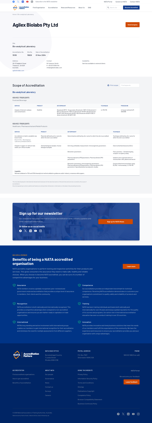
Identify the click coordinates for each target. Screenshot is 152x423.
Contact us (49, 387)
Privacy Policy (83, 374)
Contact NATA (135, 2)
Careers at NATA (121, 2)
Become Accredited (131, 7)
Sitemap (81, 387)
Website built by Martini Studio (21, 415)
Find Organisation (39, 7)
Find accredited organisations (23, 374)
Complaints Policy (84, 395)
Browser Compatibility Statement (90, 399)
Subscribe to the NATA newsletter (46, 2)
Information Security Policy (87, 379)
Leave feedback (131, 382)
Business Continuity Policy (87, 404)
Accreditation (53, 7)
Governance (49, 379)
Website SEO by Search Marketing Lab (39, 415)
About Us (81, 7)
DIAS (89, 7)
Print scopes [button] (114, 85)
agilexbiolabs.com (18, 70)
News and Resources (68, 7)
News (47, 383)
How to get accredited (21, 379)
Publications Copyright (86, 391)
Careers (48, 395)
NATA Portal (108, 2)
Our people (49, 374)
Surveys (48, 391)
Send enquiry (132, 25)
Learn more (131, 266)
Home (14, 14)
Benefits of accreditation (22, 383)
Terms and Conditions (86, 383)
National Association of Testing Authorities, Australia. (35, 413)
